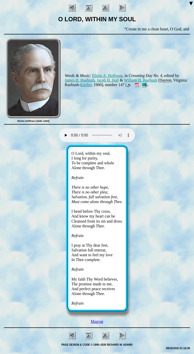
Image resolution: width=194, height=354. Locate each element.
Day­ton (165, 80)
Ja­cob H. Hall (108, 80)
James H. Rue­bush (80, 80)
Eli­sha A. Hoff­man (107, 75)
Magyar (97, 321)
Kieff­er (85, 85)
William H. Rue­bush (140, 80)
